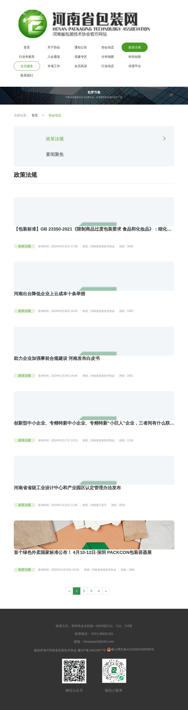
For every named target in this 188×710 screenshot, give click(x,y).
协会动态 (107, 47)
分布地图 (107, 56)
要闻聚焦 (55, 154)
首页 (27, 47)
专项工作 (54, 66)
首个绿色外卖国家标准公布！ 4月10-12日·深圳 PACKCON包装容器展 (83, 552)
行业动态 (107, 66)
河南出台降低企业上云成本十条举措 (49, 293)
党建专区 (80, 56)
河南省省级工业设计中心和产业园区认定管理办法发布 (67, 487)
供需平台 (134, 66)
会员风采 (80, 66)
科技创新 (134, 56)
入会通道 (54, 56)
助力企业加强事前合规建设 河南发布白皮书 (57, 358)
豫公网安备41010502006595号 (130, 649)
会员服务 (27, 66)
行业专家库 (27, 56)
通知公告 (80, 47)
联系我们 (27, 75)
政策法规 (134, 47)
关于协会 (54, 47)
